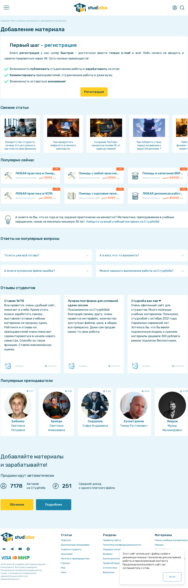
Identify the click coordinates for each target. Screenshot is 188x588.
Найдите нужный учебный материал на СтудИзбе (122, 221)
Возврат (108, 554)
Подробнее (53, 504)
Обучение (17, 504)
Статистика (110, 567)
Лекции (159, 544)
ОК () (172, 577)
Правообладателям (114, 563)
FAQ (63, 567)
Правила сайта (112, 540)
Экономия (67, 554)
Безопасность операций (117, 558)
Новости (66, 540)
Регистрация (94, 92)
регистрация (60, 45)
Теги (63, 572)
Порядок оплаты (113, 549)
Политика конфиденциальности (122, 544)
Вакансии (108, 572)
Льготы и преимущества (75, 558)
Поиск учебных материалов (171, 540)
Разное (65, 563)
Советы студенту (71, 549)
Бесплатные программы (75, 544)
